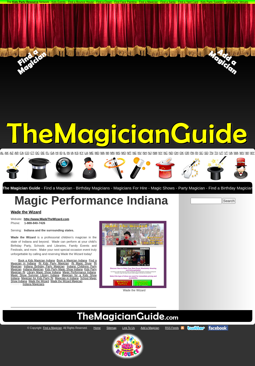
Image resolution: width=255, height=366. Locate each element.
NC (165, 153)
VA (231, 153)
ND (171, 153)
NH (145, 153)
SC (201, 153)
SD (206, 153)
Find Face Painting (125, 2)
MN (112, 153)
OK (182, 153)
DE (43, 153)
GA (52, 153)
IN (68, 153)
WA (236, 153)
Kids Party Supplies (212, 2)
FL (47, 153)
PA (192, 153)
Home (97, 327)
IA (72, 153)
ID (61, 153)
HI (57, 153)
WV (242, 153)
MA (103, 153)
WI (247, 153)
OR (187, 153)
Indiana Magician (33, 269)
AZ (11, 153)
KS (76, 153)
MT (129, 153)
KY (81, 153)
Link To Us (128, 327)
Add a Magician (150, 327)
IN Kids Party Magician (54, 263)
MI (107, 153)
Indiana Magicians (33, 284)
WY (252, 153)
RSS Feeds (172, 327)
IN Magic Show (81, 263)
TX (216, 153)
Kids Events (59, 2)
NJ (149, 153)
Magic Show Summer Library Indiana (35, 275)
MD (97, 153)
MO (124, 153)
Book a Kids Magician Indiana (36, 260)
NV (139, 153)
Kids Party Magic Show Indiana (64, 269)
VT (226, 153)
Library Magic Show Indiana (44, 272)
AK (6, 153)
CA (22, 153)
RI (196, 153)
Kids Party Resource (25, 2)
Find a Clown (104, 2)
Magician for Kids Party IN (37, 278)
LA (86, 153)
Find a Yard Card (188, 2)
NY (160, 153)
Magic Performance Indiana (79, 272)
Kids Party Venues (237, 2)
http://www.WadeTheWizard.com (46, 219)
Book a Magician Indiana (72, 260)
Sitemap (111, 327)
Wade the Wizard (26, 212)
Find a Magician (148, 2)
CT (32, 153)
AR (17, 153)
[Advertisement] (61, 62)
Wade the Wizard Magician (66, 281)
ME (91, 153)
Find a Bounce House (81, 2)
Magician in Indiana (67, 278)
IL (65, 153)
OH (176, 153)
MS (118, 153)
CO (27, 153)
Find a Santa (168, 2)
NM (155, 153)
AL (1, 153)
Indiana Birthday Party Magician (44, 266)
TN (211, 153)
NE (134, 153)
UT (221, 153)
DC (37, 153)
